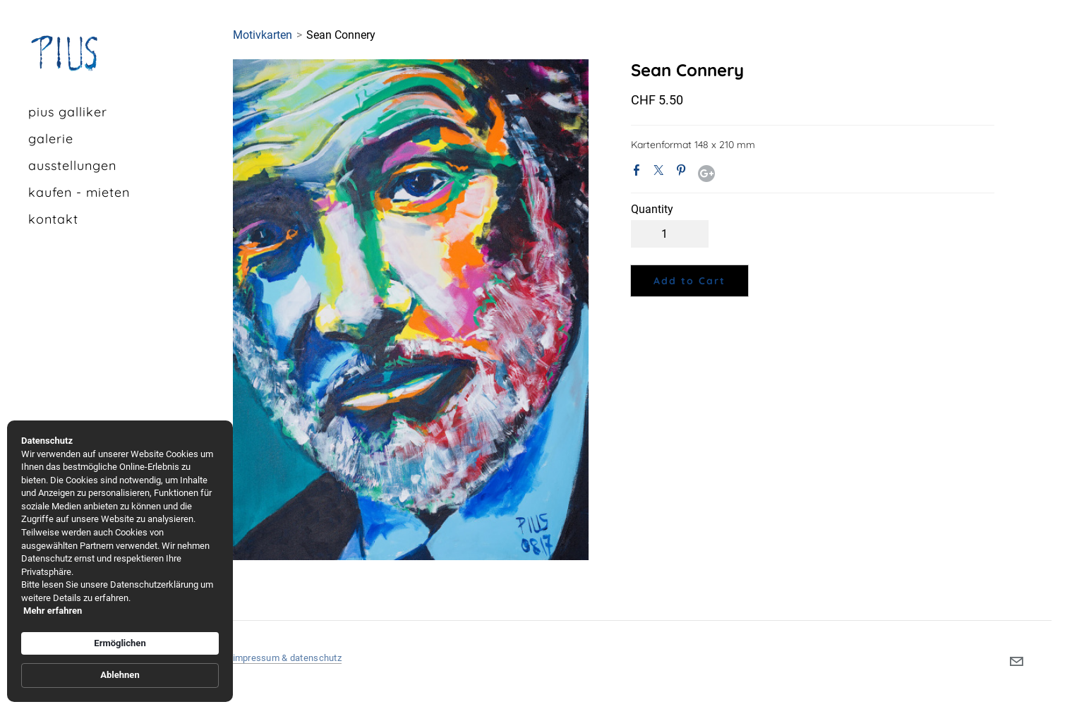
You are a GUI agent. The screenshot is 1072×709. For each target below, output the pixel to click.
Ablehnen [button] (119, 674)
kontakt (53, 219)
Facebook (639, 172)
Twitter (661, 172)
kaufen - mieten (79, 192)
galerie (50, 139)
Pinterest (683, 172)
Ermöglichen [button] (119, 643)
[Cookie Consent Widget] (120, 561)
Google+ (706, 173)
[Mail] (1016, 661)
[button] (689, 280)
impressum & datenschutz (287, 658)
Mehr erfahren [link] (52, 610)
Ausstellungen (72, 165)
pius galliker (67, 112)
